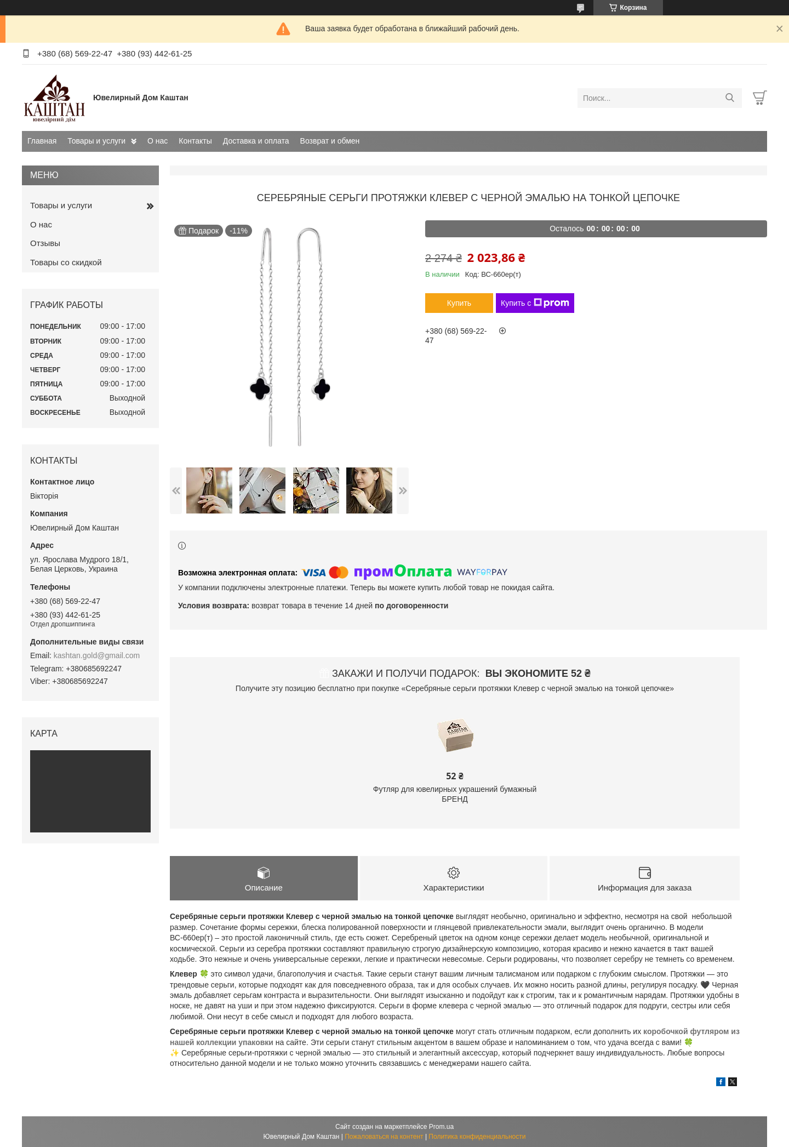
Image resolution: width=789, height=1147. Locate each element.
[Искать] (729, 98)
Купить (459, 303)
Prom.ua (441, 1127)
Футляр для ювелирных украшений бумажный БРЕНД (454, 794)
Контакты (195, 140)
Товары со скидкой (66, 262)
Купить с (535, 303)
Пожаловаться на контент (384, 1136)
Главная (41, 140)
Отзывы (45, 243)
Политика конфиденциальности (476, 1136)
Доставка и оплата (256, 140)
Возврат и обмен (330, 140)
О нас (157, 140)
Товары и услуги (96, 140)
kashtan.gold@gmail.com (97, 655)
